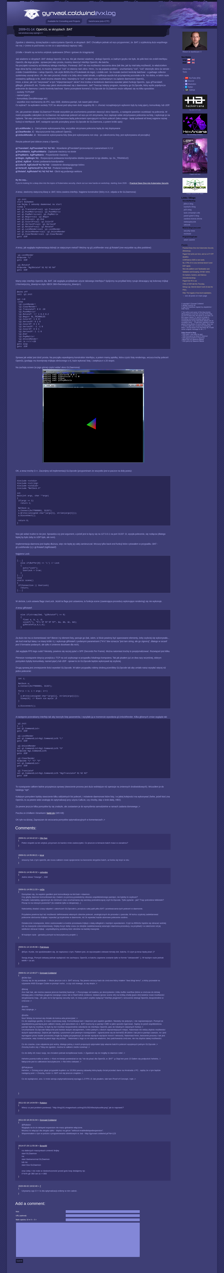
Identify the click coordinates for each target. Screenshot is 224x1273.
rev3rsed (187, 234)
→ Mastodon (189, 84)
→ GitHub (189, 90)
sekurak (187, 225)
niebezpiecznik (190, 222)
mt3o (42, 889)
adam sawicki (189, 240)
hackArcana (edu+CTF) (99, 21)
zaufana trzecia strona (193, 219)
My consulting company (195, 134)
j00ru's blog (188, 204)
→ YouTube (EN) (191, 78)
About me (186, 69)
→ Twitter (188, 87)
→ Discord (188, 81)
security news (189, 231)
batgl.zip (51, 813)
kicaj (42, 855)
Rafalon (43, 1103)
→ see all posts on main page (195, 296)
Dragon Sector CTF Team (195, 193)
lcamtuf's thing (190, 207)
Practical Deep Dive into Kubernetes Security (149, 183)
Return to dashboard (192, 52)
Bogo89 (43, 1146)
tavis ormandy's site (192, 213)
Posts (184, 245)
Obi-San (43, 838)
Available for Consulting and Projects (64, 21)
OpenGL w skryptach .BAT (54, 29)
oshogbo (44, 872)
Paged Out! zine (195, 174)
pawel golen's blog (191, 216)
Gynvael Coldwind (48, 973)
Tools (185, 72)
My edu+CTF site (195, 110)
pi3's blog (187, 210)
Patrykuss (44, 947)
